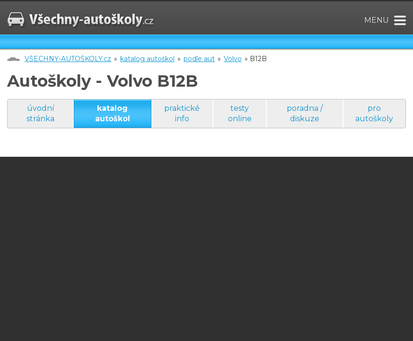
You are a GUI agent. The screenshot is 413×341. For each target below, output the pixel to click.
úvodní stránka (40, 113)
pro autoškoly (374, 113)
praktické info (182, 113)
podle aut (199, 58)
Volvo (233, 58)
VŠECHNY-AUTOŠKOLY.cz (68, 58)
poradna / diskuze (305, 113)
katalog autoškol (147, 58)
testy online (240, 113)
